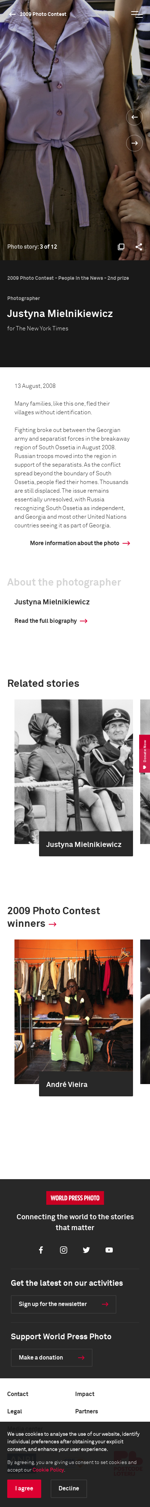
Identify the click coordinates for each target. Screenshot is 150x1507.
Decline (69, 1488)
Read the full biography (45, 621)
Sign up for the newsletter (53, 1304)
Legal (14, 1411)
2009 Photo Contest (43, 14)
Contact (17, 1394)
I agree (24, 1488)
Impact (84, 1394)
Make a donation (41, 1358)
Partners (86, 1411)
